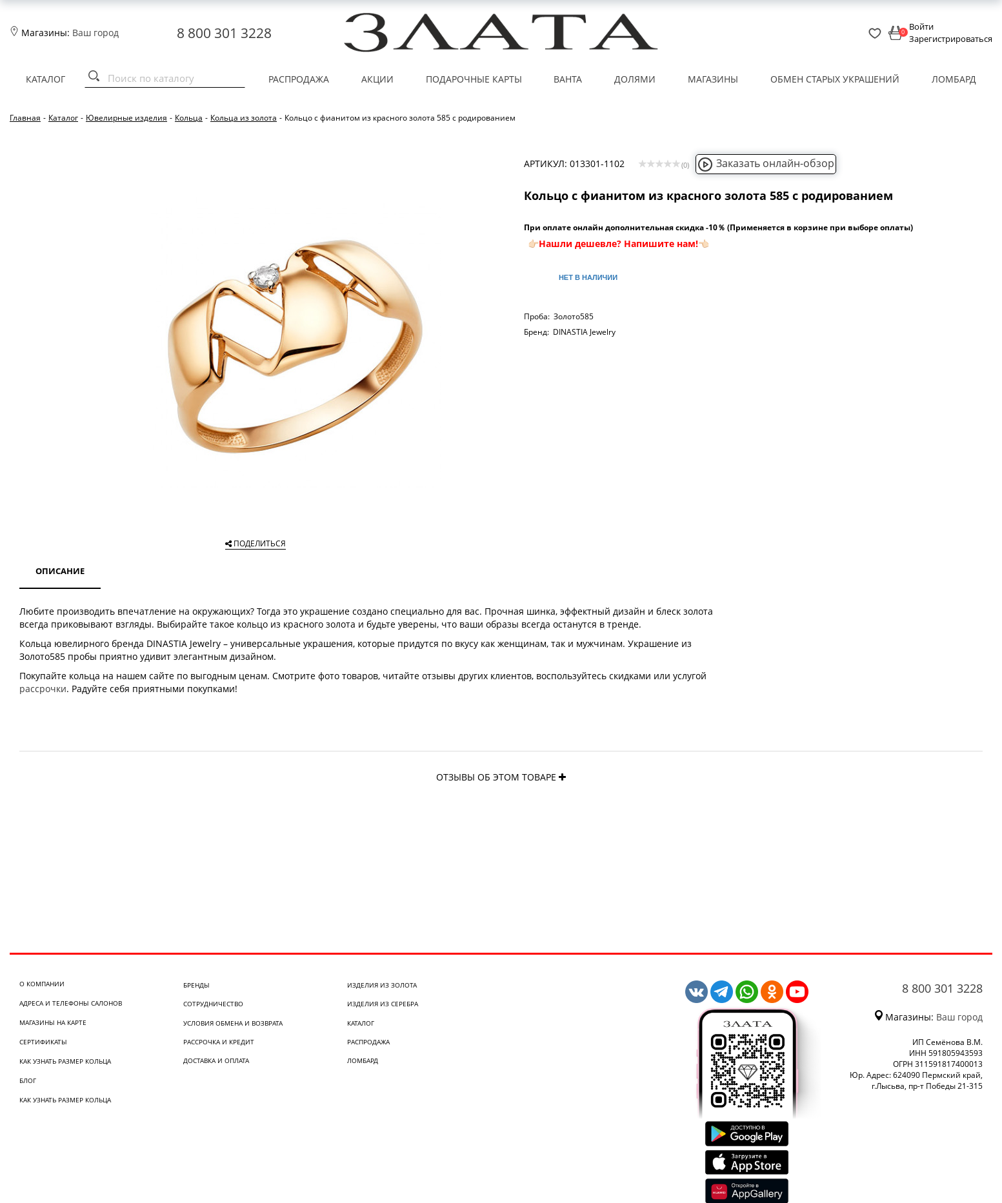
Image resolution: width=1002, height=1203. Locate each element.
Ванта (568, 79)
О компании (42, 983)
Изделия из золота (382, 984)
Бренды (196, 984)
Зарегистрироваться (950, 39)
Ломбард (954, 79)
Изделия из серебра (382, 1003)
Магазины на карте (52, 1022)
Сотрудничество (213, 1003)
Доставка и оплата (216, 1060)
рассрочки (42, 688)
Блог (27, 1080)
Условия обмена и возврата (233, 1023)
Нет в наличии (588, 277)
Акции (377, 79)
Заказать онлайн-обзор (765, 163)
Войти (921, 26)
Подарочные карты (474, 79)
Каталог (45, 79)
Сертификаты (43, 1041)
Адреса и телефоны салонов (70, 1003)
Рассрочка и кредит (218, 1041)
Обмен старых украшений (834, 79)
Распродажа (298, 79)
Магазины (713, 79)
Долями (635, 79)
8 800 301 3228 (224, 33)
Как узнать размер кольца (65, 1061)
